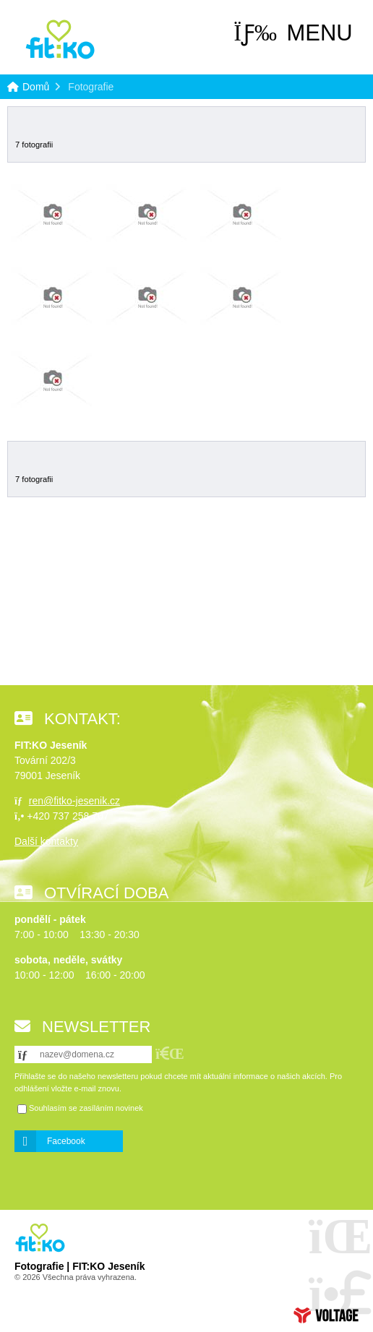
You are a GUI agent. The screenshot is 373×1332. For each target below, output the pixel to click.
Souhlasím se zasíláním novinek (86, 1108)
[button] (293, 33)
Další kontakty (46, 841)
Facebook (66, 1141)
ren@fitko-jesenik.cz (74, 801)
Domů (60, 39)
